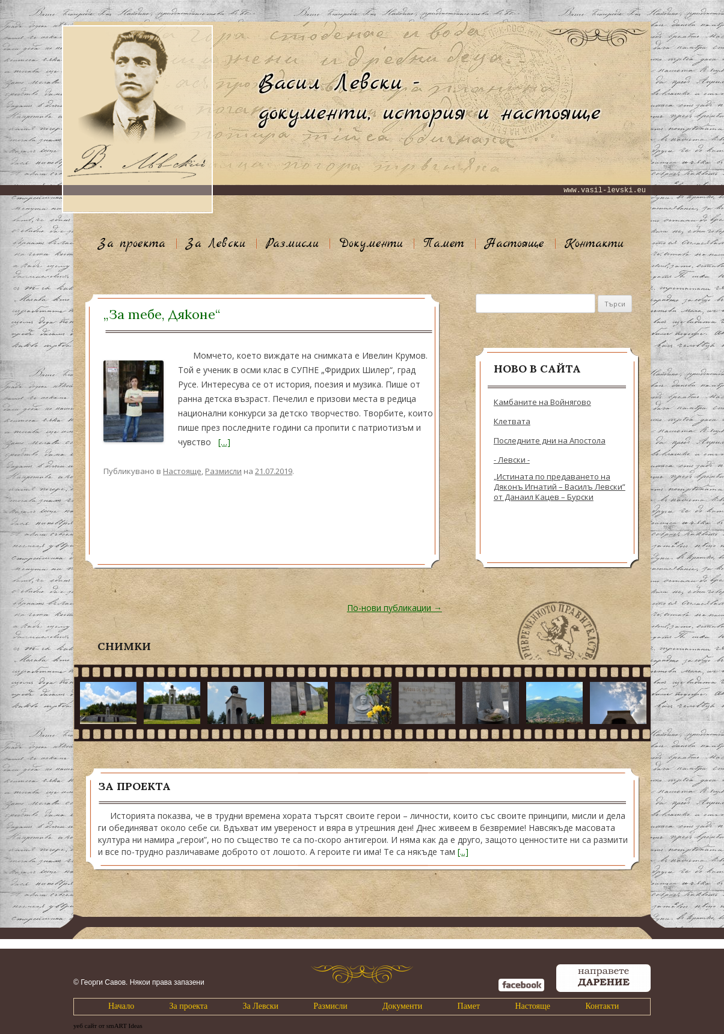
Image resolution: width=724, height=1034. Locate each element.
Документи (371, 244)
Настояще (514, 244)
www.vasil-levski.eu (604, 190)
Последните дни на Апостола (550, 441)
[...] (463, 851)
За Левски (215, 244)
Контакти (594, 244)
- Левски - (512, 460)
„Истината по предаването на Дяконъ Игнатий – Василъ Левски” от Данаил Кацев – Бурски (559, 487)
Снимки (124, 646)
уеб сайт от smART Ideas (108, 1025)
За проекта (131, 244)
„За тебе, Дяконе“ (161, 314)
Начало (121, 1006)
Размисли (292, 244)
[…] (224, 442)
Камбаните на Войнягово (542, 402)
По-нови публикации (394, 607)
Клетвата (512, 421)
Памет (443, 244)
